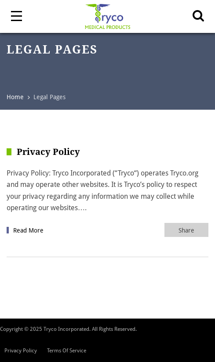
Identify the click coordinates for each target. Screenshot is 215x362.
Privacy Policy (20, 351)
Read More (28, 230)
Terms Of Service (66, 351)
